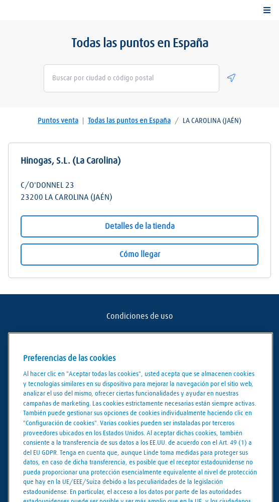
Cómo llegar (139, 254)
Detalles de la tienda (140, 226)
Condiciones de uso (139, 316)
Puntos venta (58, 120)
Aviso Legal (139, 336)
